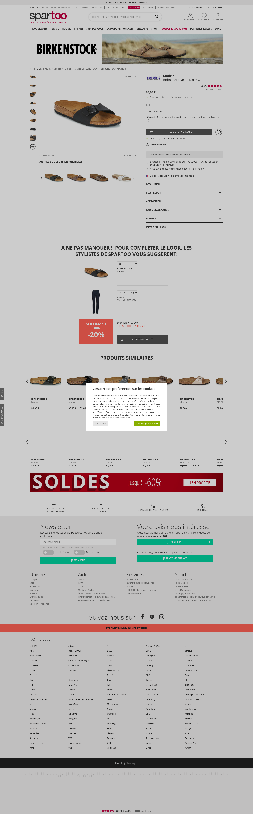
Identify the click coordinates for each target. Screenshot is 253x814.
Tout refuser (100, 423)
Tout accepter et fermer (147, 423)
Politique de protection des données (117, 417)
